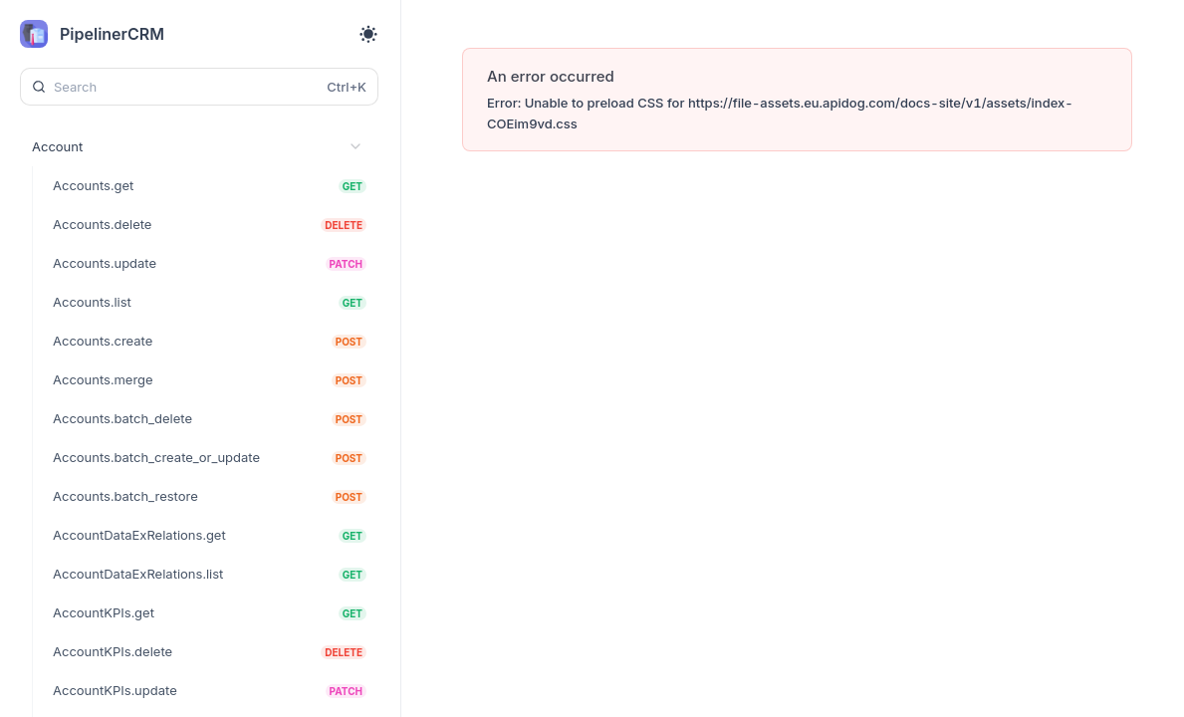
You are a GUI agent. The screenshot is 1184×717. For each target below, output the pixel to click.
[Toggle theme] (368, 34)
